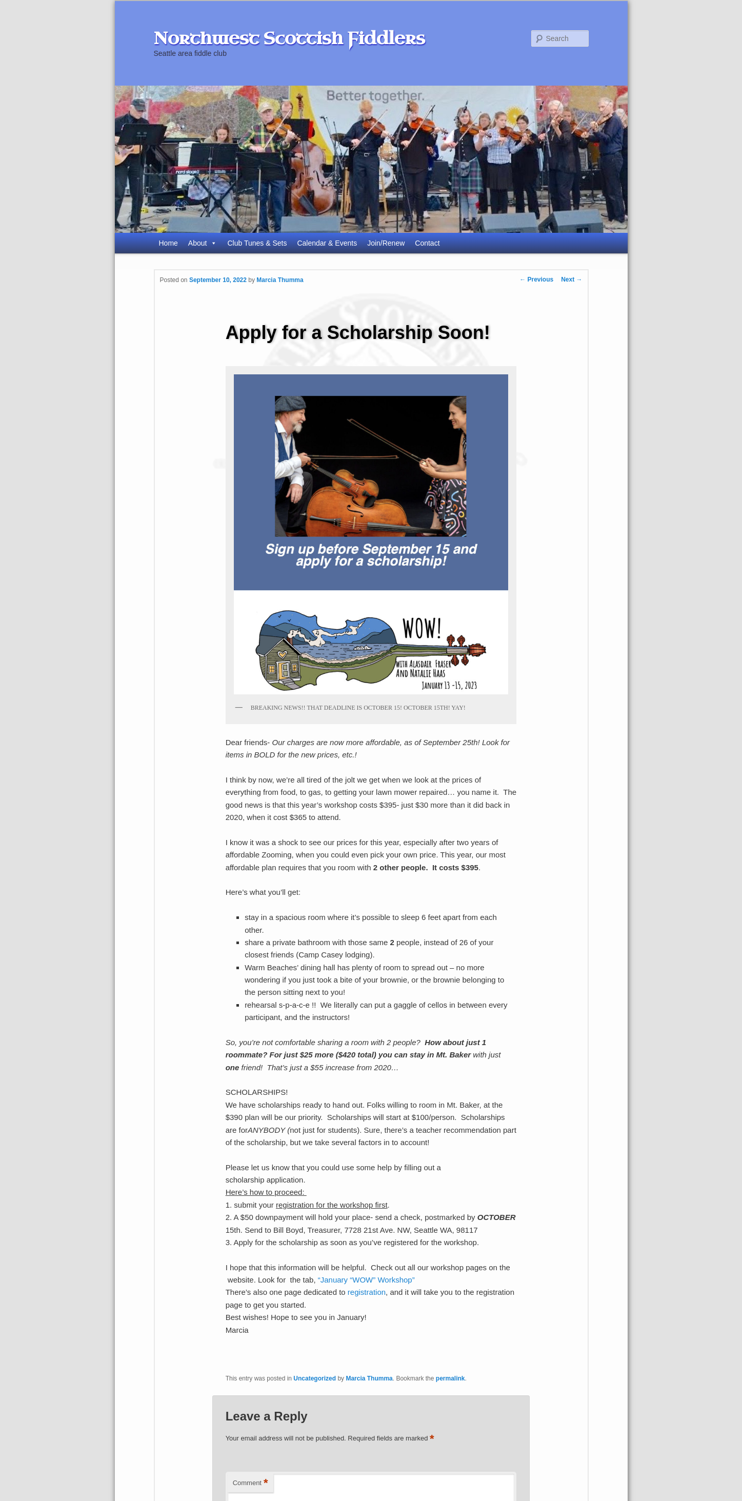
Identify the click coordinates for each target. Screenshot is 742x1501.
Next (571, 279)
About (202, 243)
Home (168, 243)
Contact (427, 243)
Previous (536, 279)
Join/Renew (386, 243)
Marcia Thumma (279, 280)
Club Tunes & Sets (257, 243)
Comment (250, 1483)
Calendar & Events (327, 243)
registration (367, 1292)
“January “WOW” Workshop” (366, 1279)
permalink (450, 1378)
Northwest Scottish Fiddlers (289, 38)
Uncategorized (314, 1378)
